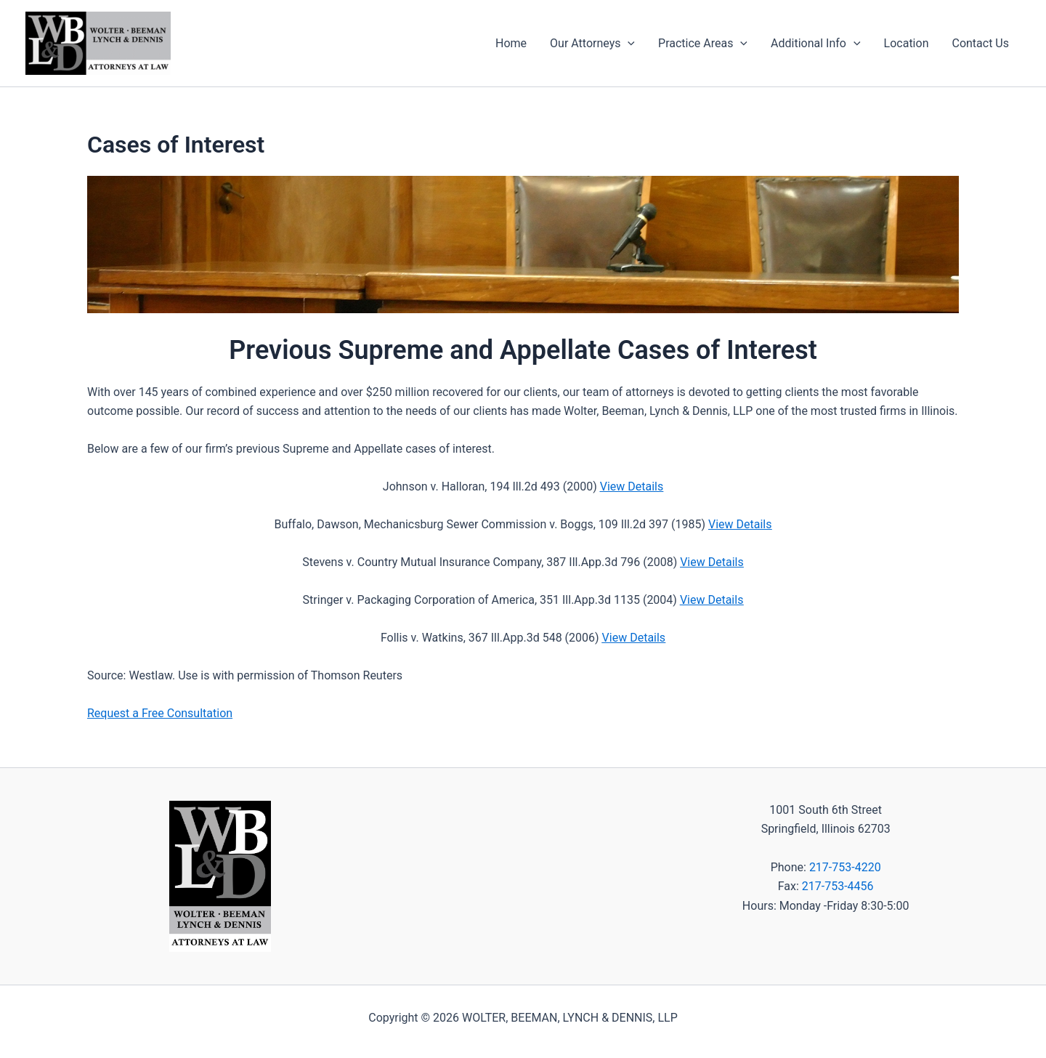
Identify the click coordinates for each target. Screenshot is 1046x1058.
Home (511, 43)
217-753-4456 (838, 886)
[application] (627, 44)
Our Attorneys (592, 44)
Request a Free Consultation (159, 713)
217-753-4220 (845, 867)
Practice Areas (702, 44)
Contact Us (980, 43)
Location (906, 43)
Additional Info (816, 44)
